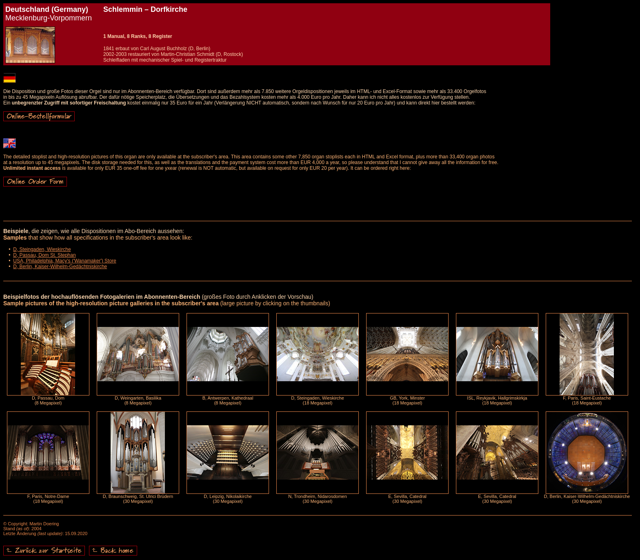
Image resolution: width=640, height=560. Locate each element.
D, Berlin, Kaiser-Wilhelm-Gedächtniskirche (60, 266)
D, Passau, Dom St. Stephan (44, 255)
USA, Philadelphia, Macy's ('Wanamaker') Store (64, 261)
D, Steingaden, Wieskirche (42, 249)
